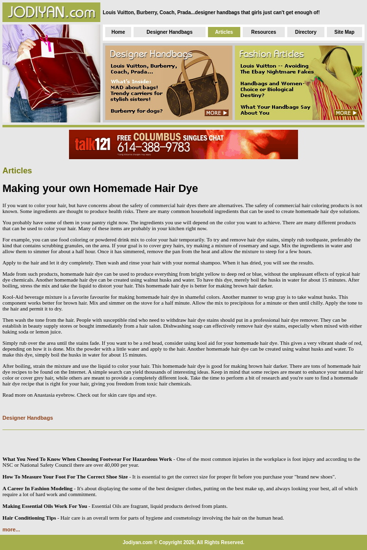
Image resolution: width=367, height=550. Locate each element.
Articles (224, 32)
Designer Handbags (170, 32)
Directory (306, 32)
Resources (263, 32)
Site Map (344, 32)
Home (118, 32)
